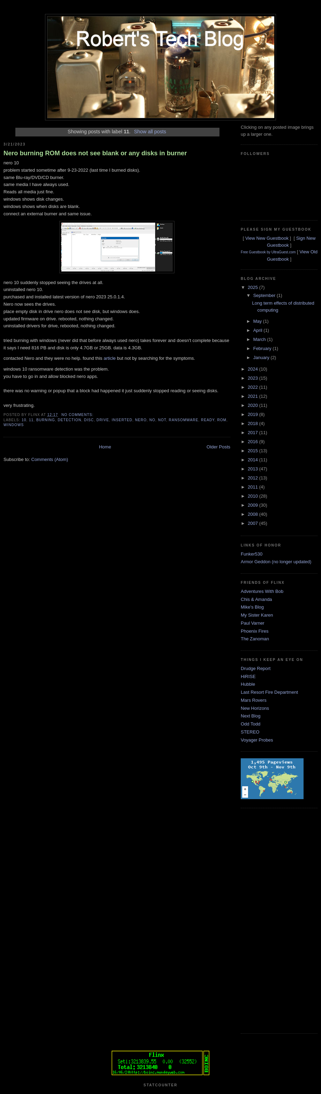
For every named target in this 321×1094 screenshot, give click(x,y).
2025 (253, 287)
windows (13, 425)
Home (105, 446)
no (152, 420)
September (265, 295)
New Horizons (255, 708)
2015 (253, 450)
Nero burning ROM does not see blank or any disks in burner (95, 153)
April (258, 330)
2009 (253, 505)
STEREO (250, 732)
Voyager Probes (257, 740)
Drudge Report (255, 668)
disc (89, 420)
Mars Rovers (254, 700)
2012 (253, 478)
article (110, 358)
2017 (253, 432)
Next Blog (250, 716)
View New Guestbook (267, 238)
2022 (253, 387)
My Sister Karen (257, 615)
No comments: (78, 415)
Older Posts (218, 446)
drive (103, 420)
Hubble (248, 684)
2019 (253, 414)
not (162, 420)
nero (141, 420)
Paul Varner (252, 623)
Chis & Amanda (256, 599)
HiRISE (248, 676)
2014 (253, 459)
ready (208, 420)
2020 (253, 405)
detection (69, 420)
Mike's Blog (252, 607)
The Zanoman (255, 638)
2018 (253, 423)
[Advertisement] (269, 920)
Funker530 (251, 554)
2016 (253, 441)
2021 (253, 396)
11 (31, 420)
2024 (253, 369)
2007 (253, 523)
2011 (253, 487)
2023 (253, 378)
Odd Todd (250, 724)
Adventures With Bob (262, 591)
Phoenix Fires (254, 631)
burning (45, 420)
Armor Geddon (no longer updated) (276, 561)
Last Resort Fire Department (269, 692)
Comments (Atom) (49, 459)
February (263, 348)
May (258, 321)
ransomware (184, 420)
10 (24, 420)
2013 (253, 468)
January (262, 357)
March (260, 339)
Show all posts (150, 131)
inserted (122, 420)
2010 (253, 496)
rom (221, 420)
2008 (253, 514)
